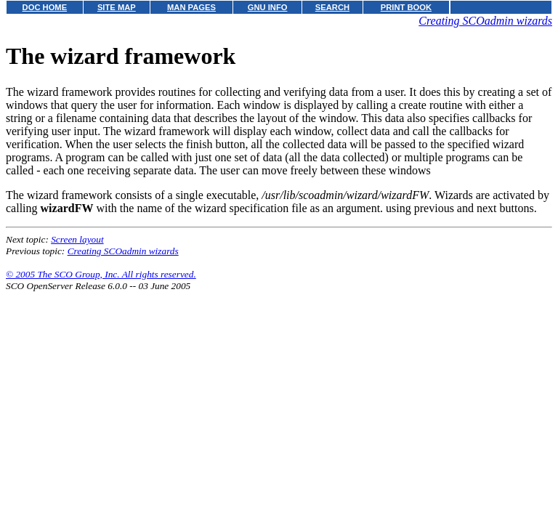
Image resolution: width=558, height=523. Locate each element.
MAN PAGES (191, 7)
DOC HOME (45, 7)
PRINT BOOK (406, 7)
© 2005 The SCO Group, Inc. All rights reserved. (101, 274)
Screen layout (77, 239)
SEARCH (332, 7)
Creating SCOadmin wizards (485, 21)
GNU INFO (268, 7)
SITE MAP (116, 7)
